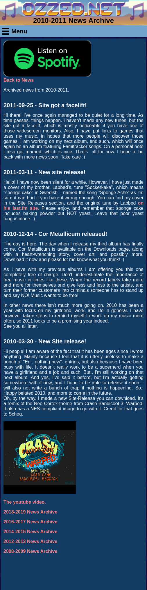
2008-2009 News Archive (30, 551)
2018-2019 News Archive (30, 511)
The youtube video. (24, 502)
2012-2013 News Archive (30, 541)
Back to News (18, 80)
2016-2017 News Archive (30, 521)
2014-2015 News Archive (30, 531)
